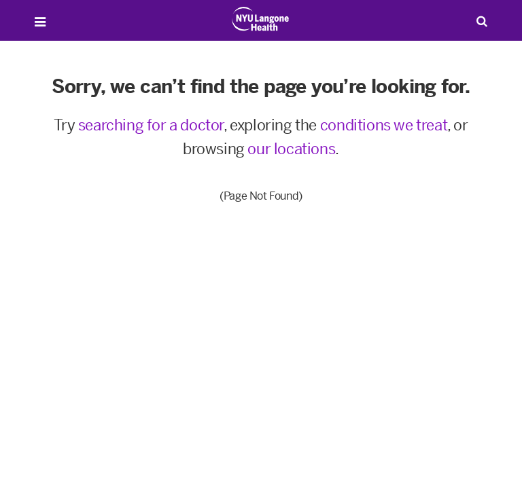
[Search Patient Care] (482, 20)
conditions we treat (383, 125)
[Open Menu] (39, 22)
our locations (291, 149)
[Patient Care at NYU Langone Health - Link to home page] (260, 19)
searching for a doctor (151, 125)
